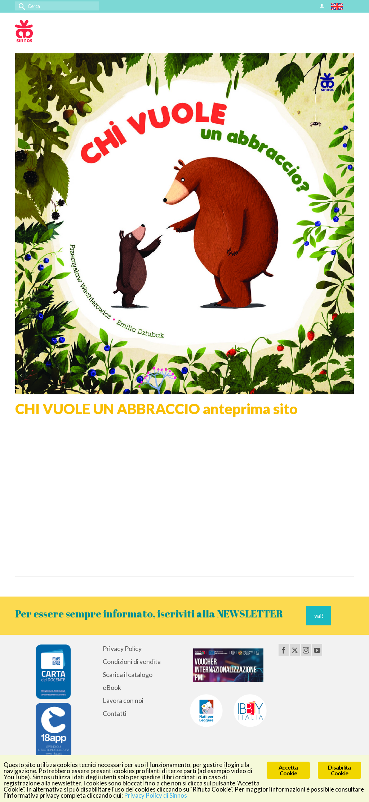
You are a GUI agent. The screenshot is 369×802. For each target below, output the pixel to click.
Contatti (114, 713)
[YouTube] (317, 649)
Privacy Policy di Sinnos (155, 795)
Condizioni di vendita (132, 661)
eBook (112, 687)
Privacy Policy (122, 648)
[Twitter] (295, 649)
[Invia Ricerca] (20, 5)
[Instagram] (306, 649)
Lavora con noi (123, 700)
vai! (318, 615)
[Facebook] (284, 649)
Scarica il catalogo (127, 674)
